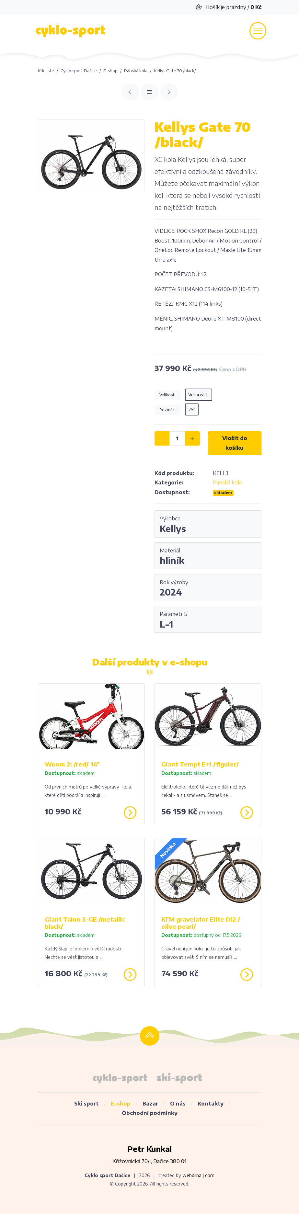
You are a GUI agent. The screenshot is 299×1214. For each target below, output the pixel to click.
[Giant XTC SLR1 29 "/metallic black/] (169, 92)
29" (191, 409)
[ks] (177, 438)
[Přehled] (149, 92)
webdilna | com (198, 1175)
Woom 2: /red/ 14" (72, 764)
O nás (178, 1103)
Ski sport (86, 1103)
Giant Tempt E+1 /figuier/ (200, 764)
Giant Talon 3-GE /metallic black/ (85, 922)
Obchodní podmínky (150, 1113)
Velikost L (198, 394)
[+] (192, 438)
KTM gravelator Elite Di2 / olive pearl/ (200, 922)
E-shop (121, 1103)
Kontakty (211, 1103)
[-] (162, 438)
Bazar (150, 1103)
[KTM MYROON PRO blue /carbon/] (130, 92)
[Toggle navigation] (257, 31)
